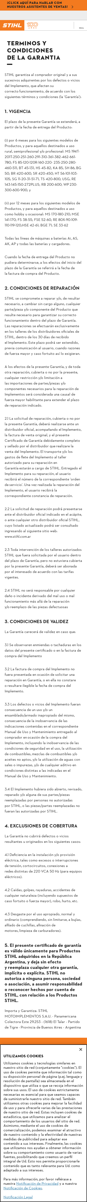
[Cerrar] (81, 1049)
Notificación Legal (18, 1197)
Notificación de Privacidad (37, 1183)
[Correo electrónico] (26, 15)
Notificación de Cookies (22, 1188)
